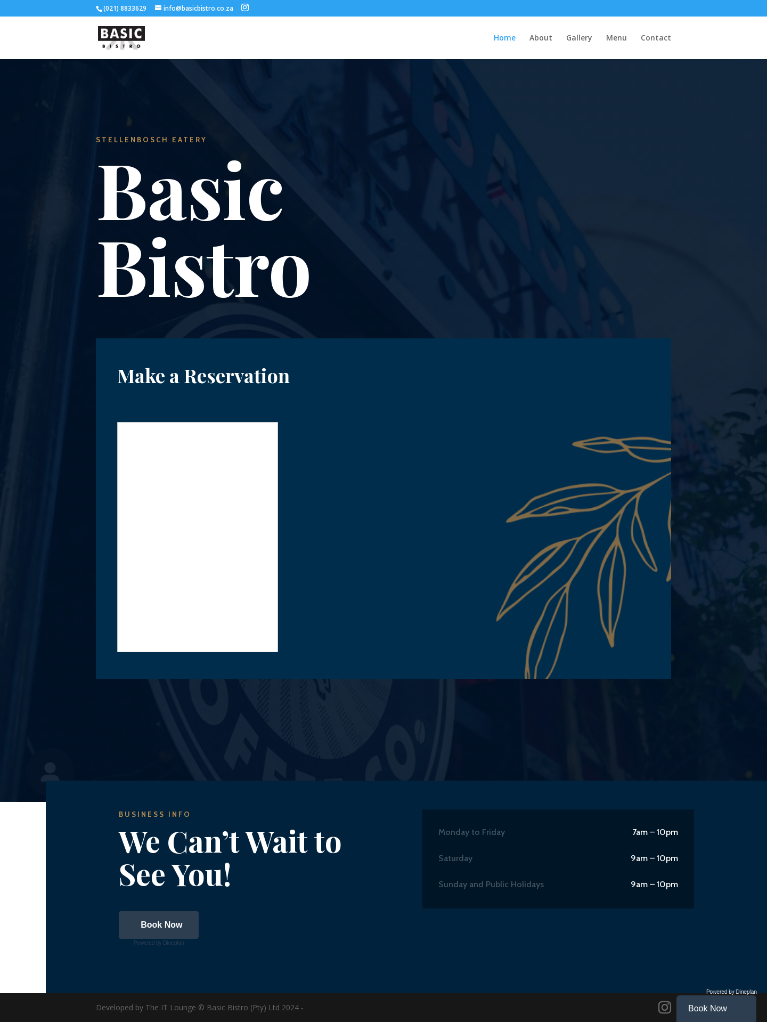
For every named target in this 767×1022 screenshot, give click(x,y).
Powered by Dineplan (159, 943)
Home (505, 38)
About (540, 38)
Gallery (579, 38)
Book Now (161, 924)
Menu (616, 38)
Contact (656, 38)
